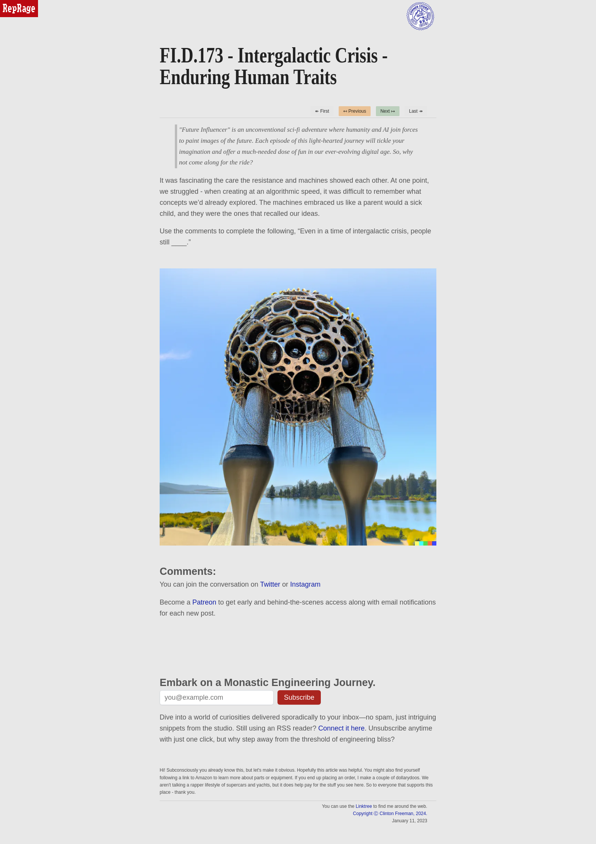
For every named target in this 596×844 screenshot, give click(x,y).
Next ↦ (387, 111)
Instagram (305, 584)
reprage (10, 3)
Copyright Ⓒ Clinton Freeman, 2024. (390, 813)
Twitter (270, 584)
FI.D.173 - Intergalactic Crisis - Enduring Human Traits (274, 66)
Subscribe (299, 697)
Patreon (204, 602)
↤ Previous (354, 111)
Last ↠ (416, 111)
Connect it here (341, 728)
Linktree (364, 806)
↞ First (322, 111)
